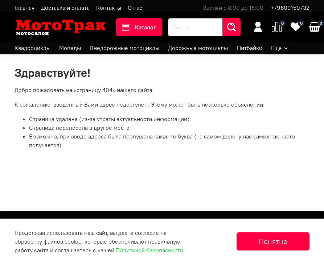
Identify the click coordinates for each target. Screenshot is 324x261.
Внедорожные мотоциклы (124, 47)
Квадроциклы (32, 47)
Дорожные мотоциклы (198, 47)
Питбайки (249, 47)
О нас (135, 7)
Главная (24, 7)
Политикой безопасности (149, 250)
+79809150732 (290, 7)
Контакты (108, 7)
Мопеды (70, 47)
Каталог (139, 27)
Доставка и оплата (65, 7)
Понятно (273, 241)
